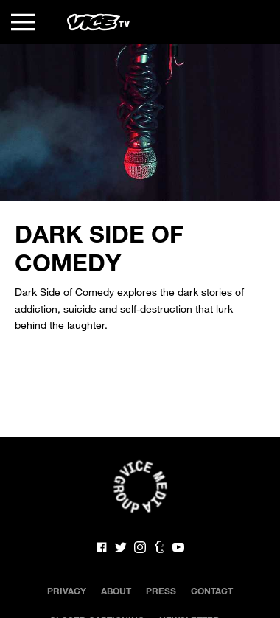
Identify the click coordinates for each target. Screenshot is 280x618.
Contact (212, 591)
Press (161, 591)
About (116, 591)
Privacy (66, 591)
